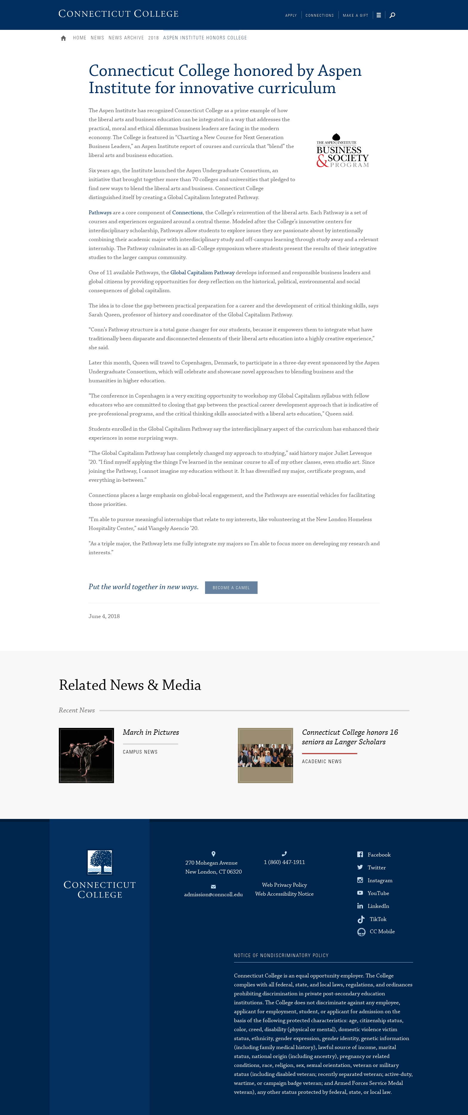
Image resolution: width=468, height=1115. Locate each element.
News (97, 38)
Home (65, 39)
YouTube (378, 893)
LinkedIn (378, 906)
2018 (153, 38)
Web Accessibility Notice (284, 894)
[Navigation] (381, 15)
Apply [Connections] (291, 16)
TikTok (378, 919)
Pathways (100, 212)
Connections (320, 16)
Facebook (379, 854)
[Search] (397, 15)
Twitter (377, 867)
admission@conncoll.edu (213, 894)
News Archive (126, 38)
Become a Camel (231, 588)
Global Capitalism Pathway (202, 272)
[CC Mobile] (376, 932)
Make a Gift (356, 16)
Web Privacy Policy (284, 885)
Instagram (380, 880)
